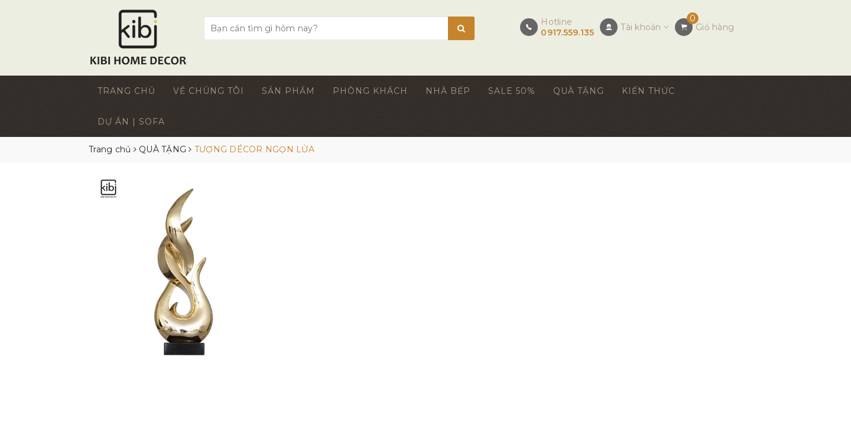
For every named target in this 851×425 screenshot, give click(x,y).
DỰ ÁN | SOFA (131, 121)
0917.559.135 (567, 32)
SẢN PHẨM (288, 91)
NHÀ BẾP (448, 91)
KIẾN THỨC (648, 91)
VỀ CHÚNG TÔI (208, 91)
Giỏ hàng (715, 27)
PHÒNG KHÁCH (370, 91)
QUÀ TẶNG (578, 91)
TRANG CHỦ (126, 91)
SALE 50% (511, 91)
